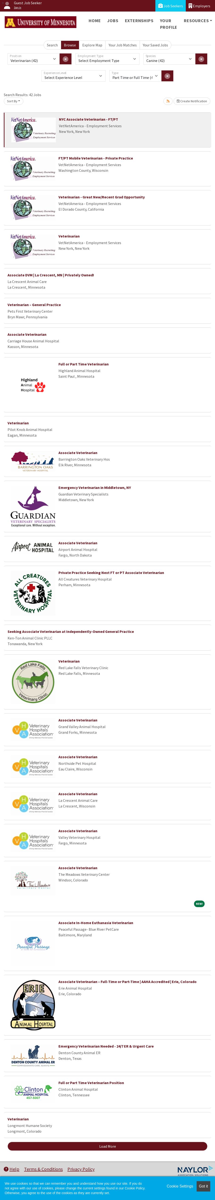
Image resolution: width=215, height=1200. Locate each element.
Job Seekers (170, 6)
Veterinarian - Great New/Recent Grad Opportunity (101, 197)
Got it (203, 1186)
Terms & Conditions (43, 1169)
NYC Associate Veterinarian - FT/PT (88, 119)
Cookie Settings (180, 1186)
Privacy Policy (81, 1169)
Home (95, 20)
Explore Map (92, 45)
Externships (139, 20)
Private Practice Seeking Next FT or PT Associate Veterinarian (111, 572)
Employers (199, 6)
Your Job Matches (123, 45)
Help (11, 1169)
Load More (107, 1146)
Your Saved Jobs (155, 45)
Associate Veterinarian (27, 334)
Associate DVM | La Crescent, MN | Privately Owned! (51, 275)
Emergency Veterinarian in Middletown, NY (94, 487)
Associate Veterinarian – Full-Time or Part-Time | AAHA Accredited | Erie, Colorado (127, 981)
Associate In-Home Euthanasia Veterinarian (95, 922)
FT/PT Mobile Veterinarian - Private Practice (95, 158)
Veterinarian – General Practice (34, 304)
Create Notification (192, 101)
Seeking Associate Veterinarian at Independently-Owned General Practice (71, 631)
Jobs (112, 20)
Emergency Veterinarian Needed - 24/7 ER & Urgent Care (106, 1046)
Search (52, 45)
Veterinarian (69, 236)
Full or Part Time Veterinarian (83, 364)
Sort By (12, 101)
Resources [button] (196, 20)
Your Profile (169, 24)
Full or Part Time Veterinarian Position (91, 1082)
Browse (70, 45)
